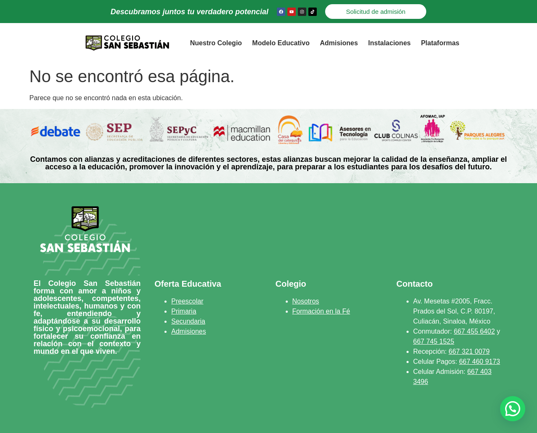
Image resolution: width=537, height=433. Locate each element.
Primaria (183, 311)
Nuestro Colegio (216, 43)
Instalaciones (389, 43)
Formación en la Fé (321, 311)
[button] (512, 408)
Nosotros (305, 301)
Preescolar (187, 301)
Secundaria (188, 321)
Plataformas (440, 43)
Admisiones (339, 43)
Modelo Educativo (281, 43)
